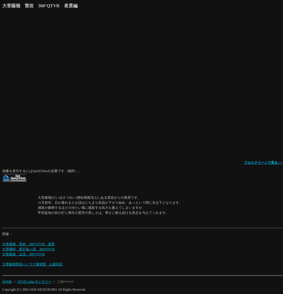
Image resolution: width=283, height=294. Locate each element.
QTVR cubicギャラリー (34, 282)
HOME (7, 282)
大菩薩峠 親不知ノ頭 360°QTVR (28, 249)
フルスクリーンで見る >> (263, 163)
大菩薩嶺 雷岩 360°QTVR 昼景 (28, 244)
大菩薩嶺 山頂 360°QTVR (23, 254)
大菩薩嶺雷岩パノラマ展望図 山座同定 (32, 264)
